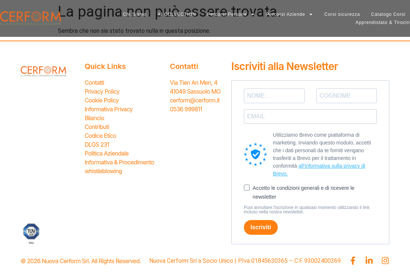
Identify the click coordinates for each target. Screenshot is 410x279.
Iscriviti (260, 227)
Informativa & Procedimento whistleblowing (119, 166)
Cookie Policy (102, 100)
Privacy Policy (102, 91)
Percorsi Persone (231, 14)
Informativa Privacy (109, 109)
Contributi (97, 126)
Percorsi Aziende (289, 14)
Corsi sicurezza (342, 14)
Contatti (94, 82)
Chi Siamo (135, 14)
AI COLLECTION (177, 14)
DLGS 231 (97, 144)
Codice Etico (100, 135)
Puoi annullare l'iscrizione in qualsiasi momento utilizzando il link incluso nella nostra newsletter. (306, 209)
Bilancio (94, 118)
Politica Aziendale (107, 153)
